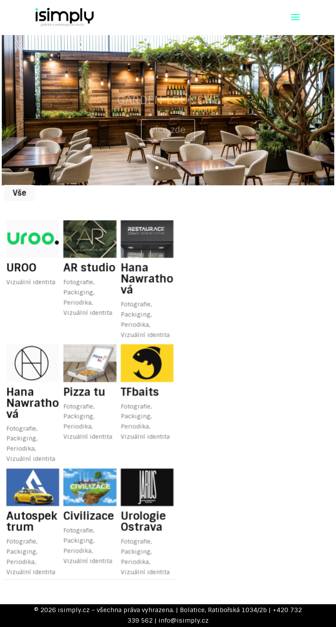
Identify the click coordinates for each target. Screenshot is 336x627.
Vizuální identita (35, 274)
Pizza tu (84, 375)
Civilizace (88, 489)
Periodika (78, 293)
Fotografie (79, 274)
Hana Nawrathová (142, 271)
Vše (25, 192)
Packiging (79, 283)
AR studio (89, 261)
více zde (168, 134)
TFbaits (135, 375)
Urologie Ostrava (138, 495)
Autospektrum (36, 495)
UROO (27, 261)
